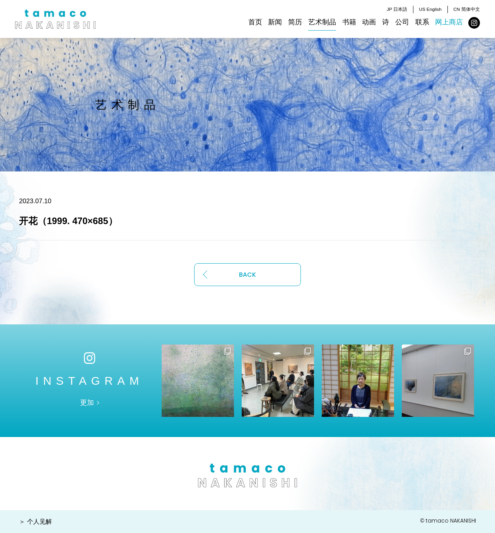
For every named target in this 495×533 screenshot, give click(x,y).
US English (430, 9)
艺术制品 (322, 22)
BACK (247, 274)
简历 (295, 22)
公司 (402, 22)
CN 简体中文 (466, 9)
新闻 (275, 22)
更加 (87, 402)
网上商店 (449, 22)
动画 (369, 22)
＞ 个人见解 (35, 521)
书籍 (349, 22)
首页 (255, 22)
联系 (422, 22)
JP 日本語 (397, 9)
